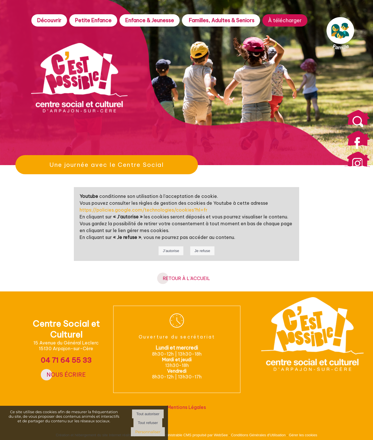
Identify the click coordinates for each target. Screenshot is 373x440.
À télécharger (285, 20)
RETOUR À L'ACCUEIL (186, 278)
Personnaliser (147, 431)
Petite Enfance (93, 20)
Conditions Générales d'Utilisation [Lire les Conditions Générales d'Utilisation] (258, 435)
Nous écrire (66, 374)
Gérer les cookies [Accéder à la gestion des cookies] (303, 435)
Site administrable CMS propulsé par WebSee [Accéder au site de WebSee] (190, 435)
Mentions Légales (186, 407)
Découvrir (49, 20)
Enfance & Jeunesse (149, 20)
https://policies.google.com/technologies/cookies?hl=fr (143, 210)
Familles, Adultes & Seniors (221, 20)
